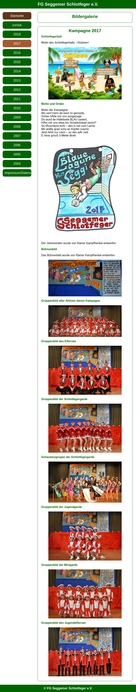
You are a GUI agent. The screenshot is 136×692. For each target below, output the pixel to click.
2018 (17, 34)
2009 (17, 117)
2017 (17, 43)
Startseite (17, 16)
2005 (17, 154)
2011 (17, 99)
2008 (17, 126)
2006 (17, 145)
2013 (17, 80)
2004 (17, 163)
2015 (17, 62)
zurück (17, 25)
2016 (17, 53)
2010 (17, 108)
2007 (17, 136)
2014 (17, 71)
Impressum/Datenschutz (18, 173)
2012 (17, 89)
